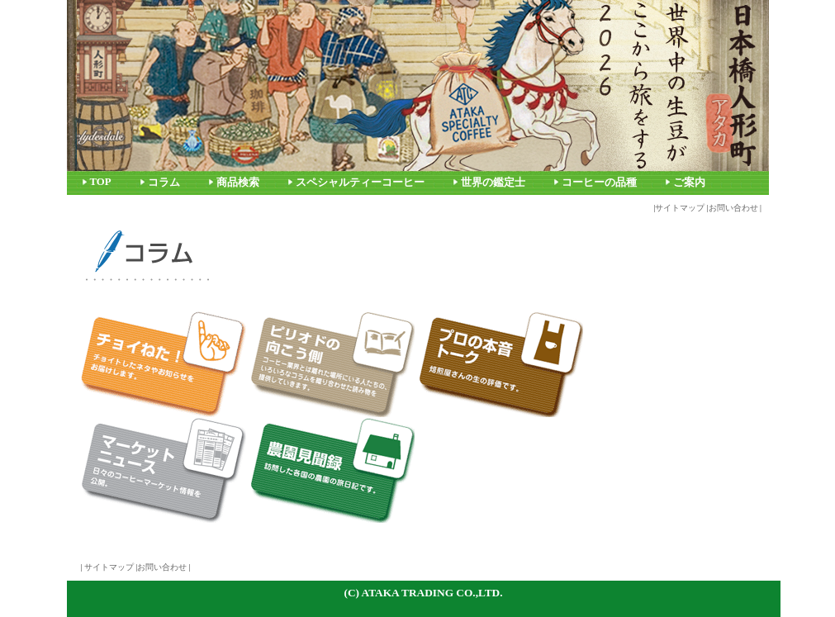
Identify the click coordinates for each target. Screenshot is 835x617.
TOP (100, 181)
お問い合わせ (733, 207)
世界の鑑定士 (493, 182)
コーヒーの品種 (599, 182)
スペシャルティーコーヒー (360, 182)
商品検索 (237, 182)
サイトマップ (680, 207)
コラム (164, 182)
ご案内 (689, 182)
